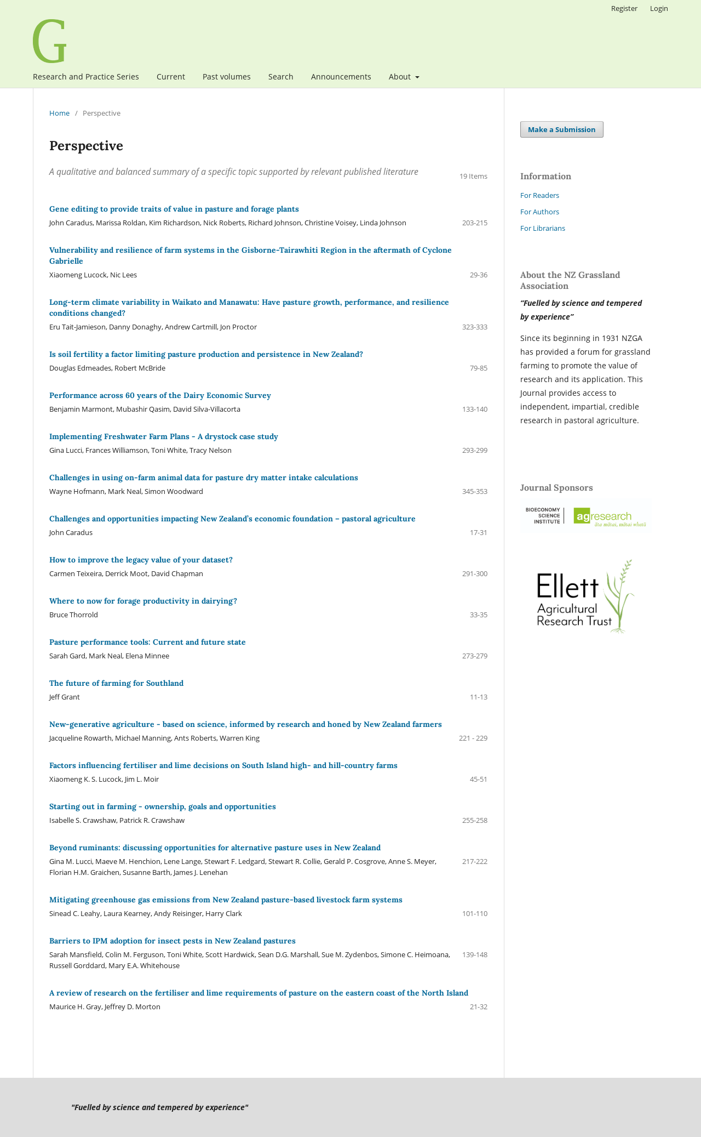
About (401, 76)
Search (281, 76)
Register (624, 8)
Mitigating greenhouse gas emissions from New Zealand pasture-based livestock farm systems (226, 900)
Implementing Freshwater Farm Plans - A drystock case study (163, 436)
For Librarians (542, 228)
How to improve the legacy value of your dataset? (141, 560)
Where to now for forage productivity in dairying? (143, 601)
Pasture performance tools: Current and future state (147, 642)
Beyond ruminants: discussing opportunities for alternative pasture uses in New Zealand (215, 847)
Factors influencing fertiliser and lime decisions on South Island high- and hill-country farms (223, 765)
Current (171, 76)
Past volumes (227, 76)
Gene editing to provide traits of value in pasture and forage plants (174, 209)
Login (659, 8)
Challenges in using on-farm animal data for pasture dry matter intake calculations (203, 477)
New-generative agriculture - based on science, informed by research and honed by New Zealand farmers (245, 724)
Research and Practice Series (86, 76)
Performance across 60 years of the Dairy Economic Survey (160, 395)
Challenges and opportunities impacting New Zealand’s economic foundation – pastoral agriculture (232, 519)
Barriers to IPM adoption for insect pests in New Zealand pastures (172, 941)
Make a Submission (562, 129)
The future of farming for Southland (116, 683)
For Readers (539, 195)
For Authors (539, 212)
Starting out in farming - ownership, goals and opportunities (162, 806)
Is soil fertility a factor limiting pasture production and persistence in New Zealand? (206, 354)
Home (59, 113)
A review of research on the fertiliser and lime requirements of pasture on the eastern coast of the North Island (258, 993)
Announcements (341, 76)
